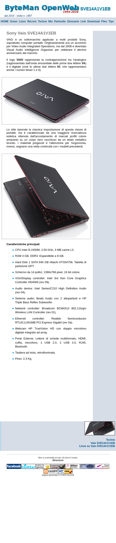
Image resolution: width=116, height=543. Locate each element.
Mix (50, 21)
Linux (22, 21)
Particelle (60, 21)
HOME (4, 21)
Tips (111, 21)
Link (83, 21)
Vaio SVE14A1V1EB (103, 443)
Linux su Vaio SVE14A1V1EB (97, 446)
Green (14, 21)
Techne (42, 21)
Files (104, 21)
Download (93, 21)
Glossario (73, 21)
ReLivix (32, 21)
